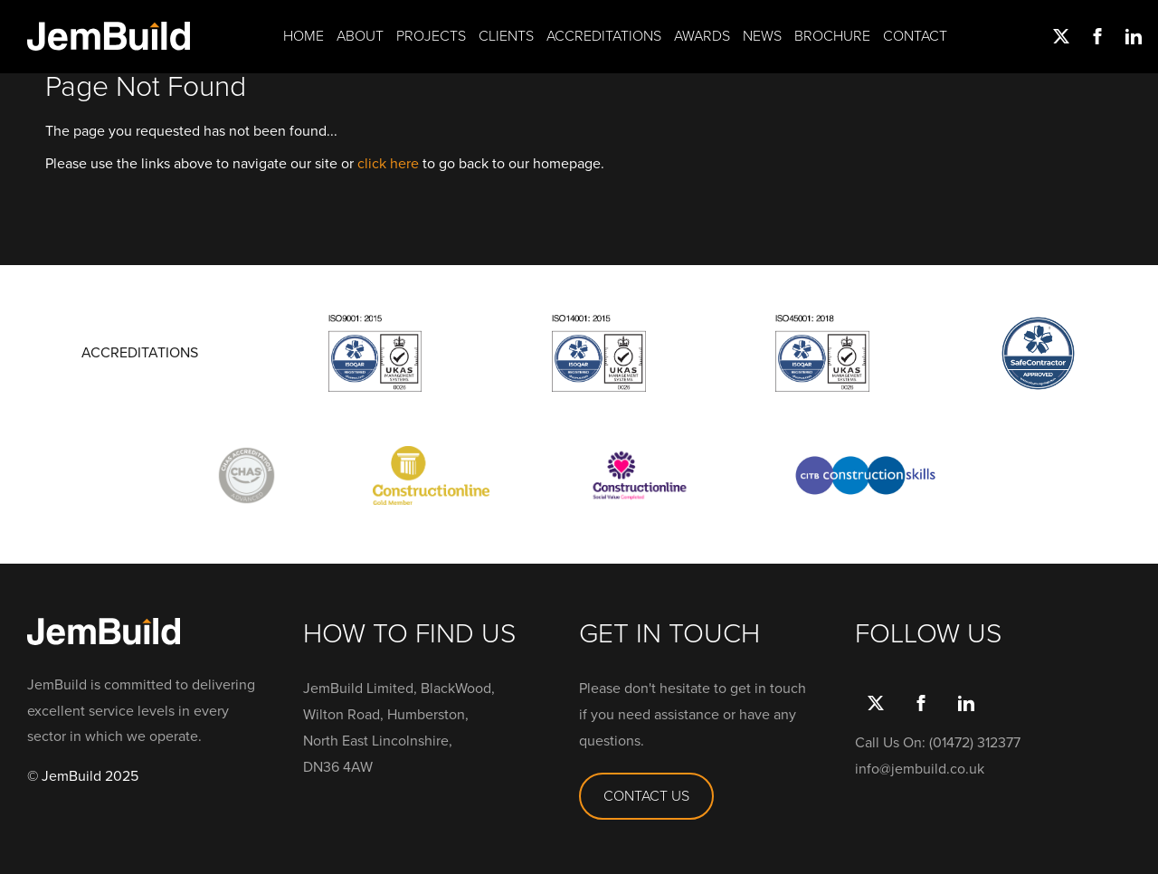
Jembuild (108, 36)
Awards (702, 36)
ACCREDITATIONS (139, 353)
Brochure (832, 36)
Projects (431, 36)
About (360, 36)
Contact (915, 36)
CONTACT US (646, 795)
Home (303, 36)
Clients (506, 36)
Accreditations (603, 36)
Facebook (1095, 36)
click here (388, 163)
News (762, 36)
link (1131, 36)
